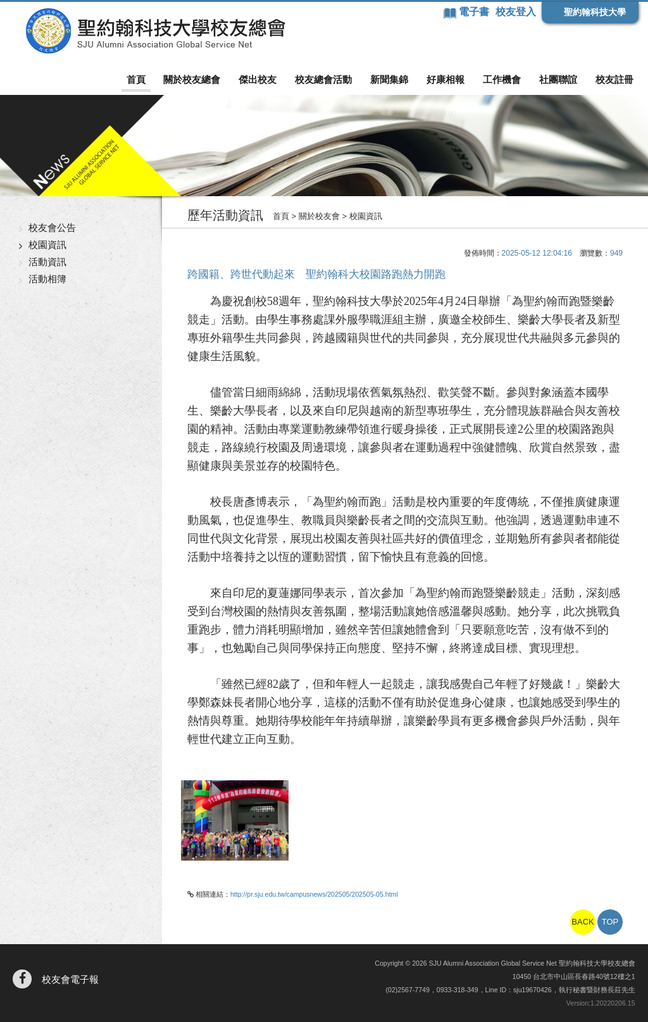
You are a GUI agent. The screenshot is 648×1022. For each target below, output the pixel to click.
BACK (582, 921)
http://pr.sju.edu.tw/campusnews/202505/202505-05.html (314, 894)
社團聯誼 (558, 79)
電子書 (475, 11)
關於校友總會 (191, 79)
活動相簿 (47, 278)
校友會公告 (52, 227)
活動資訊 (47, 261)
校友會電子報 (70, 979)
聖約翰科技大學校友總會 (155, 31)
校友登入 (515, 11)
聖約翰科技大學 (595, 12)
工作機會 (502, 79)
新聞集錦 (389, 79)
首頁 (136, 79)
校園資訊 (47, 244)
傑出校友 (258, 79)
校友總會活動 (323, 79)
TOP (610, 921)
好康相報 (445, 79)
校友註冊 (614, 79)
